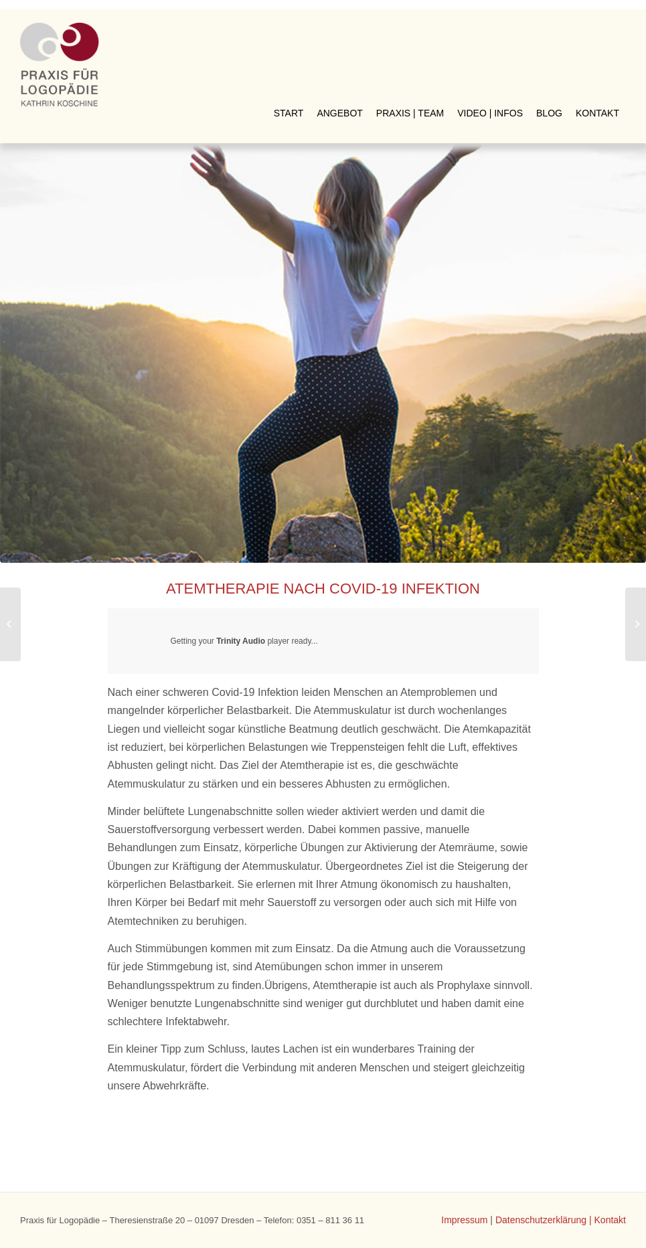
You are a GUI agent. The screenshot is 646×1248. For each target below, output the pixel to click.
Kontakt (610, 1220)
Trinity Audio (240, 641)
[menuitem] (289, 33)
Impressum (464, 1220)
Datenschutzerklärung (540, 1220)
